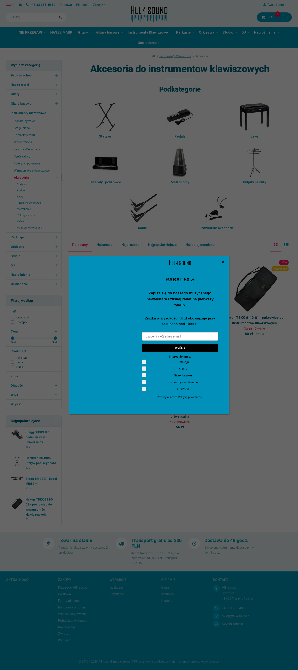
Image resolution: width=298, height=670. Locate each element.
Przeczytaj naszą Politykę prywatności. (180, 397)
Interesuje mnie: (180, 356)
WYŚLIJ (180, 348)
